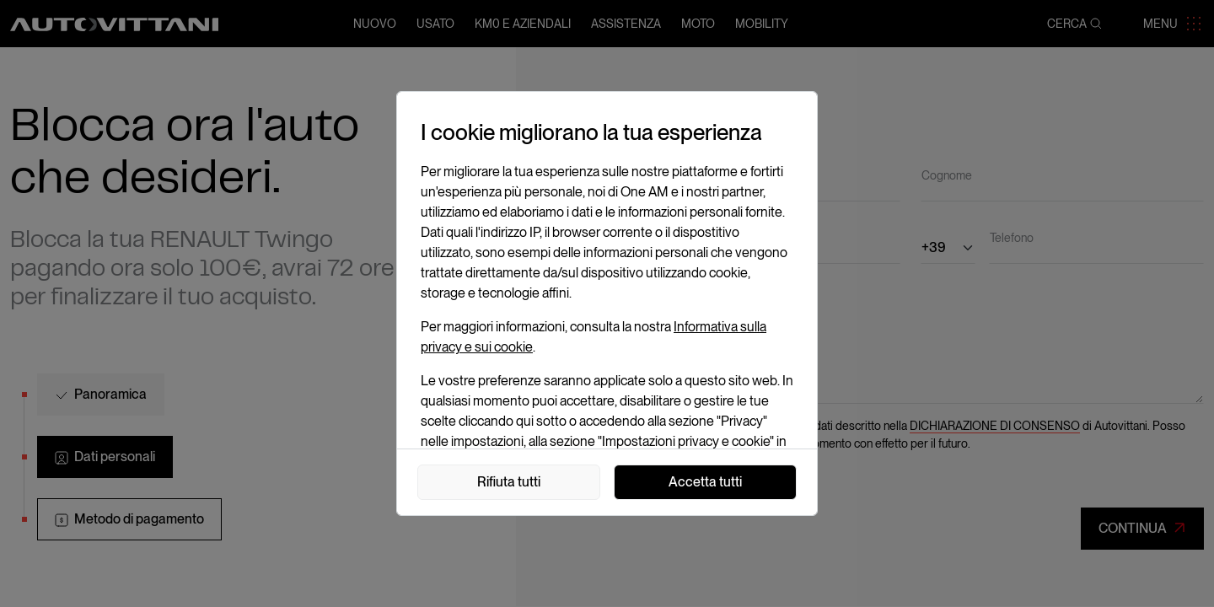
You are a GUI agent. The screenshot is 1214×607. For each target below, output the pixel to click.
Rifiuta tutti (508, 482)
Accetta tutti (705, 482)
